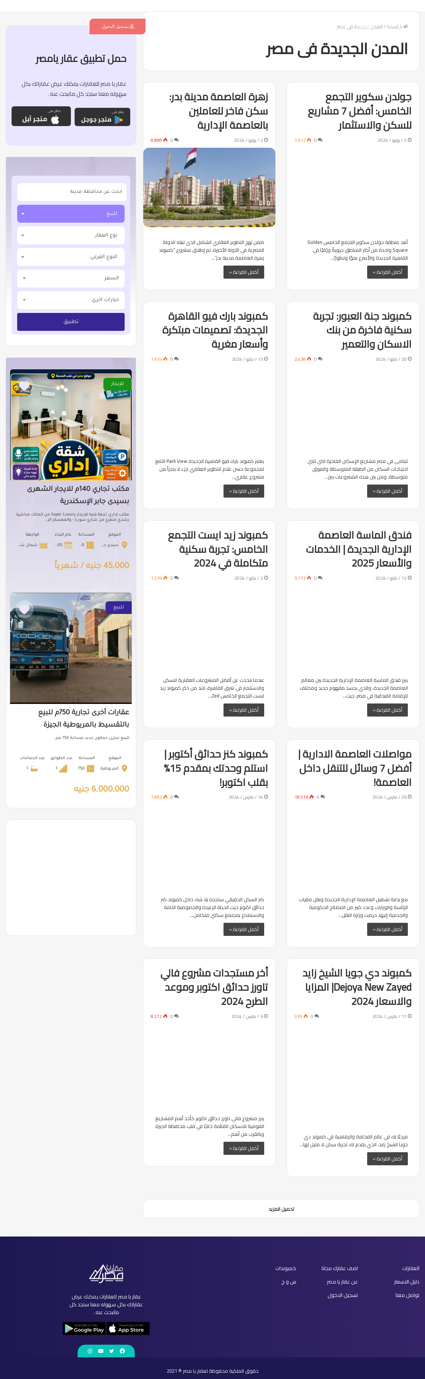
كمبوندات (296, 26)
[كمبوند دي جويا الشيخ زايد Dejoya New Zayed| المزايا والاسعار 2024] (353, 1073)
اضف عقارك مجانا (332, 26)
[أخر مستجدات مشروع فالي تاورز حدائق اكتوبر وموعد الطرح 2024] (209, 1063)
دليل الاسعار (266, 26)
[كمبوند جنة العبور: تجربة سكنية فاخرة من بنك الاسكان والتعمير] (353, 406)
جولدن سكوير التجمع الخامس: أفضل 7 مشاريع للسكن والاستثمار (360, 110)
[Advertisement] (71, 877)
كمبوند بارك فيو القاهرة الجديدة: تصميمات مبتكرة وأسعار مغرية (215, 330)
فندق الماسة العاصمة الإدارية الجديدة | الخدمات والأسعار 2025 (359, 549)
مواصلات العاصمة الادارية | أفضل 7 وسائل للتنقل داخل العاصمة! (355, 768)
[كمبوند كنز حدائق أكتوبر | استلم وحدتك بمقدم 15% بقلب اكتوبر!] (209, 844)
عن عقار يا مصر (232, 26)
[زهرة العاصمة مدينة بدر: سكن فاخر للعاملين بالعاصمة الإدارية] (209, 187)
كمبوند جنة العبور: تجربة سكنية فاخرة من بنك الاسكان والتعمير (362, 330)
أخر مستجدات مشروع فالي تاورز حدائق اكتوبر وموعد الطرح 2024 (214, 986)
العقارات (365, 26)
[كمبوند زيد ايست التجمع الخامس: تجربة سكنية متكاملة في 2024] (209, 625)
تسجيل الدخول (117, 26)
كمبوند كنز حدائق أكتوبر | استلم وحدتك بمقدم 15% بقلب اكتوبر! (216, 768)
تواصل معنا (176, 26)
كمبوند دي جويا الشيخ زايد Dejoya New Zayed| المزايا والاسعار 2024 (357, 986)
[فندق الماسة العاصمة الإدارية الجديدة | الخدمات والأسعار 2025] (353, 625)
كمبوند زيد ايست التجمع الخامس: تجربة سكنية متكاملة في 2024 (218, 549)
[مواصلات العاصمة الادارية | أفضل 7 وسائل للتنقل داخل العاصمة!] (353, 844)
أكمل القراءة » (387, 271)
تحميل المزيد (281, 1208)
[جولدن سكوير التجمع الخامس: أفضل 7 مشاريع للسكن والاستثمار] (353, 187)
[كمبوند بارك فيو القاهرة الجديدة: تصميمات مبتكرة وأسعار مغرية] (209, 406)
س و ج (202, 26)
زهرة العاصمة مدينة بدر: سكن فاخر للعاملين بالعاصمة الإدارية (218, 110)
